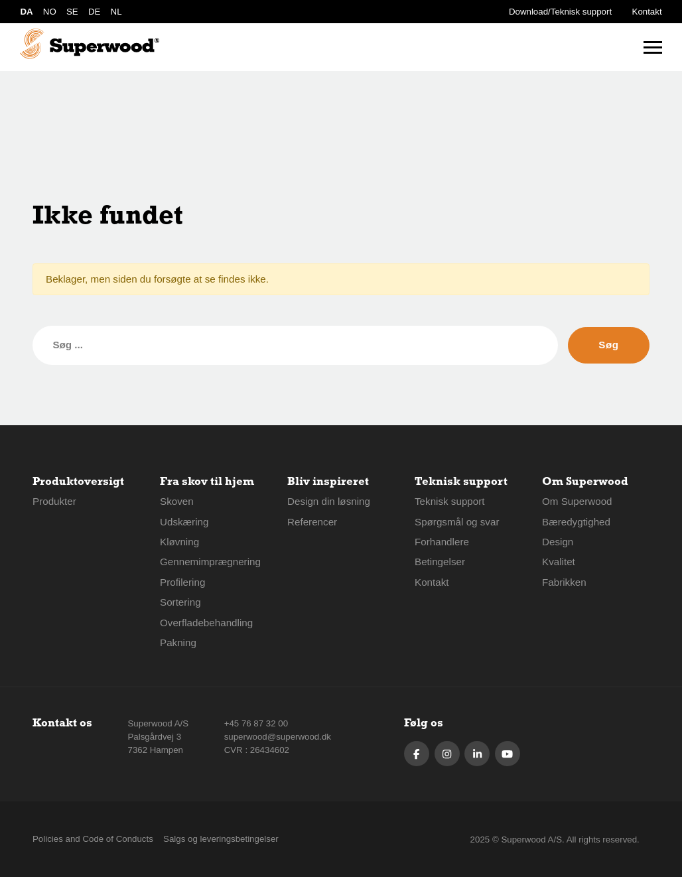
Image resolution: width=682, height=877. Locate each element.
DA (26, 12)
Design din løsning (328, 501)
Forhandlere (442, 541)
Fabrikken (564, 582)
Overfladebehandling (206, 622)
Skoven (177, 501)
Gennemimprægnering (210, 561)
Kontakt (647, 12)
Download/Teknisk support (560, 12)
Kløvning (179, 541)
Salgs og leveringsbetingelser (221, 839)
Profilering (182, 582)
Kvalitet (558, 561)
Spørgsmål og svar (457, 521)
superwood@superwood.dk (277, 737)
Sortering (180, 602)
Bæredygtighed (576, 521)
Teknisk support (450, 501)
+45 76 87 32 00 (256, 723)
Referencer (312, 521)
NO (49, 12)
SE (72, 12)
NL (116, 12)
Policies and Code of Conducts (93, 839)
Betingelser (440, 561)
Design (557, 541)
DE (94, 12)
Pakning (178, 642)
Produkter (54, 501)
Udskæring (184, 521)
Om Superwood (577, 501)
